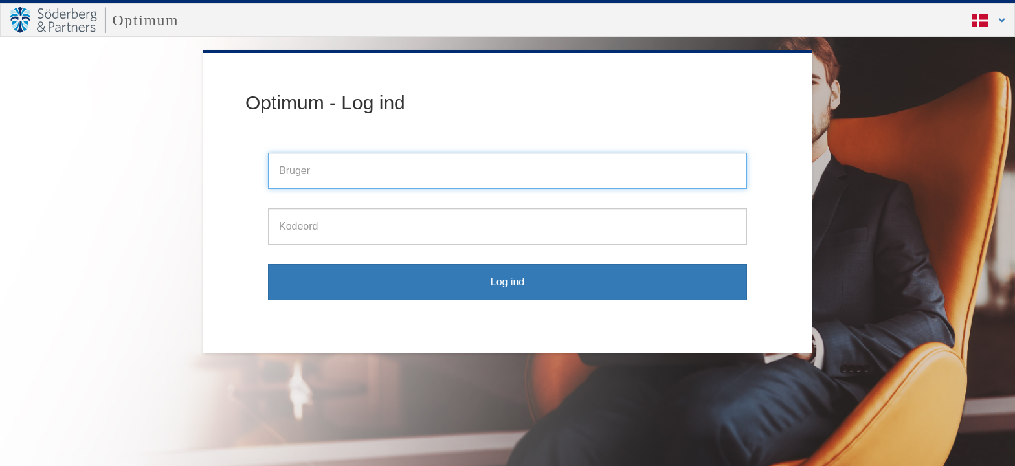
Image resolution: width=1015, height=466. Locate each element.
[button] (980, 20)
